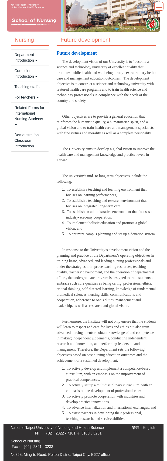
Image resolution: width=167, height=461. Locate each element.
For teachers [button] (26, 97)
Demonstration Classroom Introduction (26, 140)
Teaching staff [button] (27, 87)
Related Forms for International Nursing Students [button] (29, 115)
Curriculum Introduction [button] (25, 73)
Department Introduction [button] (25, 57)
